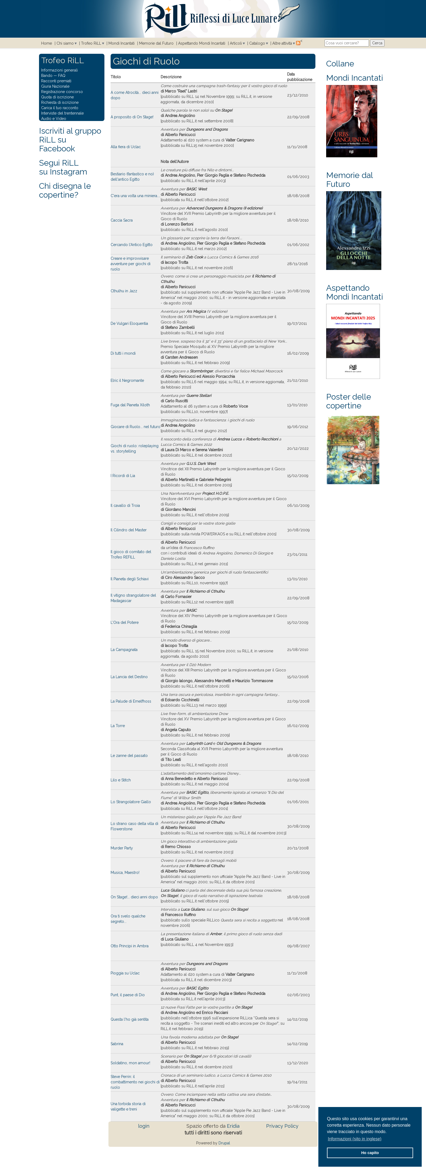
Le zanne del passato (129, 755)
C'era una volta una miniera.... (135, 196)
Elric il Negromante (127, 380)
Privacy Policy (282, 1126)
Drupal (224, 1143)
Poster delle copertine (348, 401)
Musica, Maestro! (125, 872)
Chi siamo (65, 43)
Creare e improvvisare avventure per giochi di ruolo (130, 263)
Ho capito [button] (370, 1153)
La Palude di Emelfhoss (131, 701)
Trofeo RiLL (91, 43)
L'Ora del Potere (125, 622)
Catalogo (257, 43)
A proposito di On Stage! (132, 117)
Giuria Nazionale (55, 86)
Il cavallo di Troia (125, 505)
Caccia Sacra (122, 220)
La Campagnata (124, 649)
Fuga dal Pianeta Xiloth (130, 405)
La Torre (118, 726)
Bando (46, 75)
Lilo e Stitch (121, 780)
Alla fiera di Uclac (126, 147)
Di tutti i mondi (123, 353)
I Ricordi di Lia (123, 476)
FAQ (61, 75)
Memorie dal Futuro (156, 43)
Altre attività (282, 43)
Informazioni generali (59, 70)
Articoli (236, 43)
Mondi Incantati (121, 43)
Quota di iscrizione (57, 97)
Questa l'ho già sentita (130, 1019)
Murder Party (122, 848)
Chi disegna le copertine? (65, 190)
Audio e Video (53, 118)
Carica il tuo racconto (59, 108)
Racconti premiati (56, 81)
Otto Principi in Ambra (130, 946)
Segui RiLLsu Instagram (63, 167)
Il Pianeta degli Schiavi (130, 579)
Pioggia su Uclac (125, 973)
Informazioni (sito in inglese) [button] (354, 1139)
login (143, 1126)
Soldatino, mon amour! (130, 1063)
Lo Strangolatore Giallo (131, 802)
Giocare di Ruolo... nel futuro (135, 427)
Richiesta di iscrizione (60, 102)
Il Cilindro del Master (129, 530)
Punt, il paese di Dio (128, 995)
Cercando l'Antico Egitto (132, 245)
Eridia (233, 1126)
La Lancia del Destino (129, 677)
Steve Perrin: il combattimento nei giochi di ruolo (135, 1082)
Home (46, 43)
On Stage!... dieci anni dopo (134, 897)
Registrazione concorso (62, 92)
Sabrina (117, 1044)
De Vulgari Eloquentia (129, 323)
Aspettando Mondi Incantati (201, 43)
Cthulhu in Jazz (124, 291)
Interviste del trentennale (62, 113)
